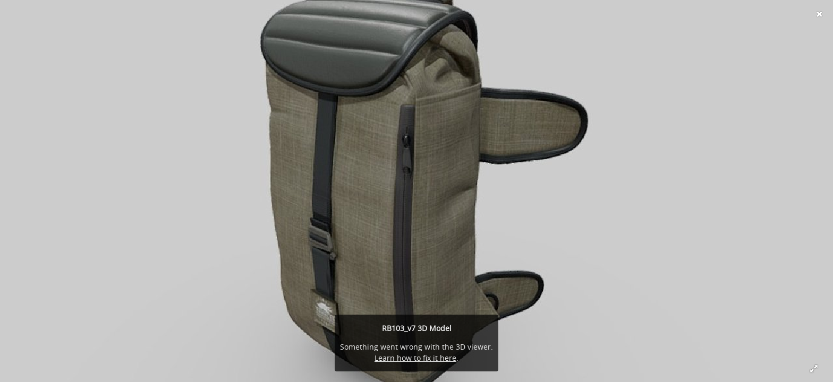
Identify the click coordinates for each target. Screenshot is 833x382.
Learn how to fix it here (415, 358)
